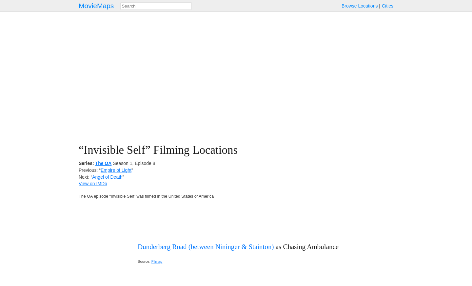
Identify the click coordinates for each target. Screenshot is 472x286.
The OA (103, 163)
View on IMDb (93, 183)
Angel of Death (107, 177)
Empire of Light (116, 170)
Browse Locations (360, 6)
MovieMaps (96, 5)
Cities (387, 6)
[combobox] (156, 6)
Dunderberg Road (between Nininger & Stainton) (206, 247)
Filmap (157, 261)
